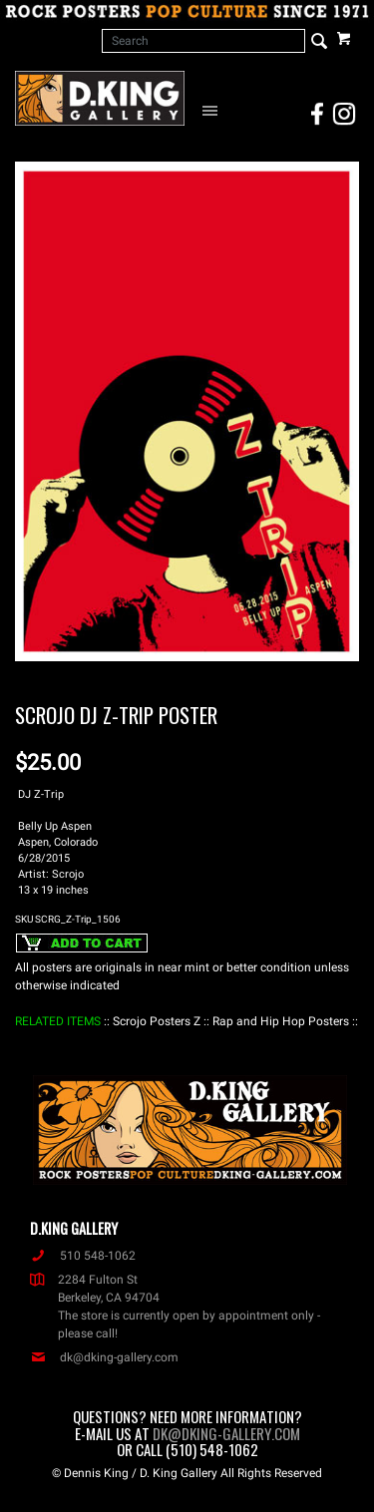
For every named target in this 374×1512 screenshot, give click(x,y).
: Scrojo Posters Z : (156, 1021)
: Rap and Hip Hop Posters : (280, 1021)
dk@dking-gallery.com (104, 1357)
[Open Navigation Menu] (212, 110)
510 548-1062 (83, 1256)
